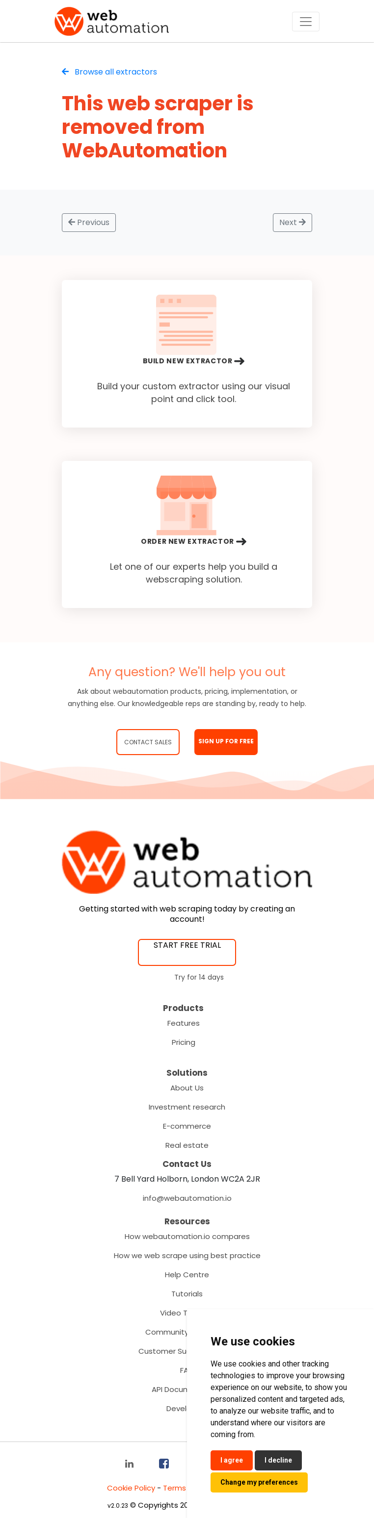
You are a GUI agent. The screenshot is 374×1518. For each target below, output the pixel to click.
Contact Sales (148, 742)
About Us (187, 1088)
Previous (88, 222)
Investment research (187, 1107)
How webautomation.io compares (187, 1236)
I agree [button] (231, 1460)
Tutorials (187, 1294)
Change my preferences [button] (259, 1482)
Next (292, 222)
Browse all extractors (109, 71)
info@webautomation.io (187, 1198)
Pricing (183, 1042)
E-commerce (187, 1126)
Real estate (187, 1145)
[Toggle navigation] (306, 21)
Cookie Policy (131, 1488)
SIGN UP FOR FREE (226, 741)
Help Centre (187, 1274)
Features (183, 1023)
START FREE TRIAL (187, 945)
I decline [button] (278, 1460)
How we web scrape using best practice (187, 1255)
